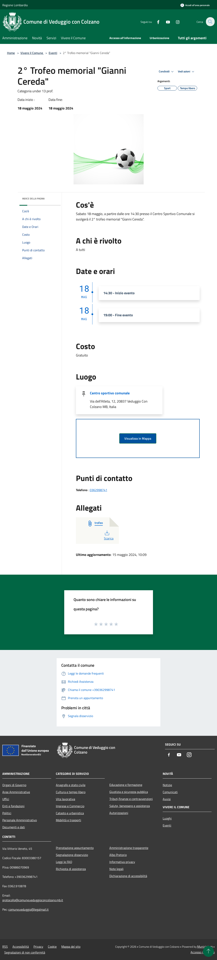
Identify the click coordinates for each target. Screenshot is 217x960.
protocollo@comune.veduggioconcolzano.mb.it (32, 900)
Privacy (38, 946)
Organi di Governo (14, 785)
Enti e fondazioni (13, 806)
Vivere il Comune (32, 53)
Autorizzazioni (118, 813)
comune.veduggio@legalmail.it (28, 909)
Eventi (53, 53)
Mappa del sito (70, 946)
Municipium (205, 946)
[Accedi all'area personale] (195, 5)
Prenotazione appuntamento (75, 847)
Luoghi (167, 818)
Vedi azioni (186, 71)
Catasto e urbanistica (70, 813)
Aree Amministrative (16, 792)
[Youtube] (166, 21)
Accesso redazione (203, 952)
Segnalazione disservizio (72, 854)
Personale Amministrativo (19, 820)
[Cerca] (210, 21)
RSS (5, 946)
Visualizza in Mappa (137, 438)
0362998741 (98, 490)
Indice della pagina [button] (33, 198)
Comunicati (170, 792)
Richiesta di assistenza (71, 869)
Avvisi (167, 799)
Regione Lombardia (15, 5)
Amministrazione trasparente (128, 847)
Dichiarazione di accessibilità (128, 876)
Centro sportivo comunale (110, 393)
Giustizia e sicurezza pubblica (128, 791)
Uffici (5, 799)
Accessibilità (20, 946)
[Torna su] (208, 951)
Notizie (167, 785)
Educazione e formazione (125, 784)
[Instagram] (175, 21)
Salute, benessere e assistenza (129, 806)
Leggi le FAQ (64, 862)
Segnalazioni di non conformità (24, 952)
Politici (6, 813)
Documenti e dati (13, 827)
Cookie (52, 946)
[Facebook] (156, 21)
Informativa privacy (122, 862)
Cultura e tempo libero (70, 792)
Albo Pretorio (118, 854)
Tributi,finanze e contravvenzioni (131, 798)
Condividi (167, 71)
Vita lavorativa (65, 799)
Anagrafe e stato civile (70, 785)
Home (11, 53)
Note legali (116, 869)
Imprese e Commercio (70, 806)
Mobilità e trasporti (68, 820)
